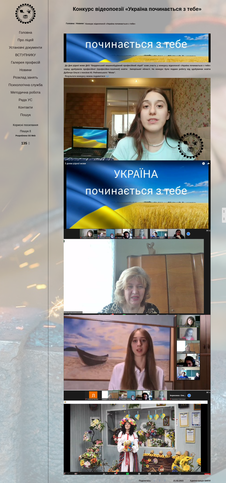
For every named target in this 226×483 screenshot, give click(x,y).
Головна (25, 32)
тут (107, 76)
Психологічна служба (26, 85)
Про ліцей (25, 40)
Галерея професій (25, 62)
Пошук (25, 115)
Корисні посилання (25, 125)
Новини (25, 70)
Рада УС (25, 100)
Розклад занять (25, 77)
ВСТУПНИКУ (25, 55)
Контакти (25, 107)
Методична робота (26, 92)
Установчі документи (25, 47)
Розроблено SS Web (26, 136)
